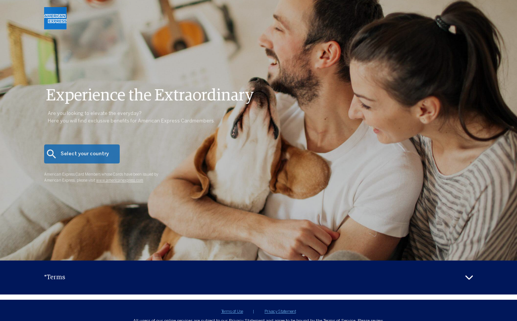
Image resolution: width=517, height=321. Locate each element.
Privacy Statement (280, 311)
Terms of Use (232, 311)
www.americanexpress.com (119, 185)
